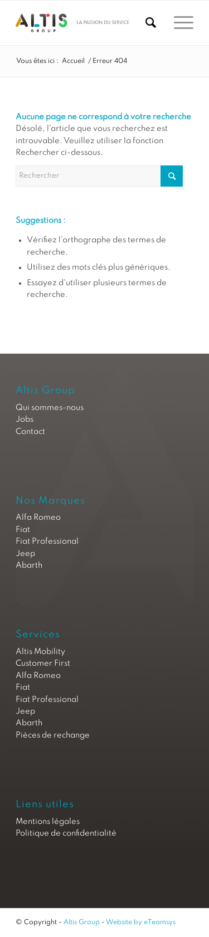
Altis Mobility (40, 652)
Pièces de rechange (53, 735)
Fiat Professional (47, 541)
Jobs (24, 419)
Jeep (25, 554)
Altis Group (82, 922)
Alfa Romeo (38, 517)
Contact (30, 432)
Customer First (43, 663)
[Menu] (178, 23)
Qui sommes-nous (50, 408)
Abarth (29, 565)
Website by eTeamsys (141, 922)
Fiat (23, 530)
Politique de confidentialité (66, 833)
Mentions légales (48, 822)
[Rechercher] (145, 23)
